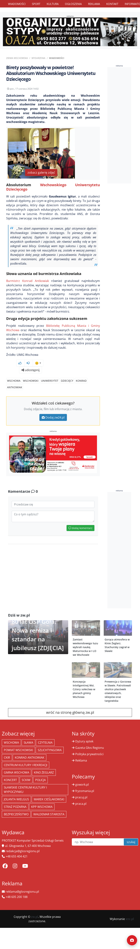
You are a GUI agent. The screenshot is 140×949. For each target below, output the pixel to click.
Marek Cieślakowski (49, 799)
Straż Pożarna (15, 807)
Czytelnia (45, 743)
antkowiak (14, 387)
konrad (81, 380)
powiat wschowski (18, 750)
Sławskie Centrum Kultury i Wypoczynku (25, 789)
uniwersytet (49, 380)
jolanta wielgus (16, 799)
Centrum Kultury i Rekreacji (25, 765)
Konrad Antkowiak (29, 758)
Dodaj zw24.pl (53, 417)
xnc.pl (130, 919)
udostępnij (31, 370)
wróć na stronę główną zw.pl (70, 712)
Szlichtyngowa (50, 750)
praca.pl (80, 804)
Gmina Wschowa (16, 772)
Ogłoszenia (73, 4)
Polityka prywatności (89, 754)
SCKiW (26, 780)
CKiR (7, 758)
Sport (36, 4)
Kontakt (112, 4)
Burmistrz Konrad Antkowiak (27, 281)
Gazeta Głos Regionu (89, 748)
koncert (10, 780)
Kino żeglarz (44, 772)
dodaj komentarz (80, 528)
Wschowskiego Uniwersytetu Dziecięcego (53, 187)
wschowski (30, 380)
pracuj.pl (81, 797)
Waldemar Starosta (48, 814)
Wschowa (13, 380)
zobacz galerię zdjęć (41, 173)
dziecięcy (67, 380)
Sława (28, 743)
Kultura (53, 4)
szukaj (131, 842)
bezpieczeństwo (16, 814)
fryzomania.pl (84, 791)
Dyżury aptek (84, 741)
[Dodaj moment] (132, 940)
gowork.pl (82, 785)
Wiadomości (17, 4)
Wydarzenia (38, 58)
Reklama (94, 4)
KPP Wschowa (41, 807)
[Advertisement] (123, 125)
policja (40, 780)
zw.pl (34, 917)
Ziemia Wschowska (17, 58)
